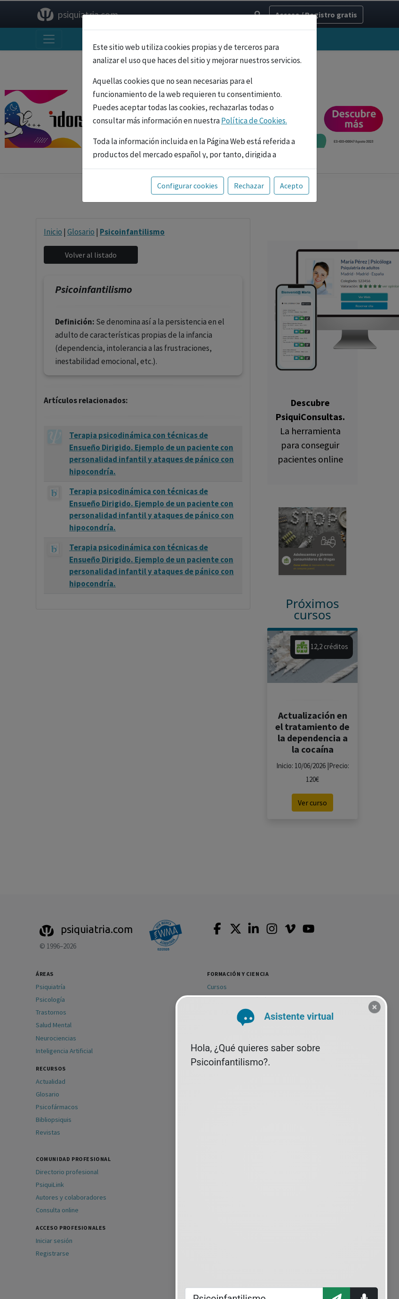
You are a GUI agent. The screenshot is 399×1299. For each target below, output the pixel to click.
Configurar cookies (187, 185)
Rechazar (249, 185)
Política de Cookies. (254, 120)
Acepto (291, 185)
